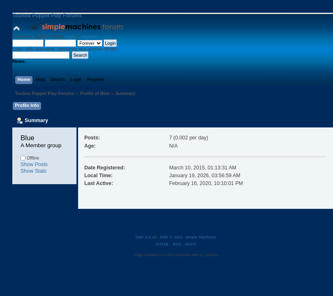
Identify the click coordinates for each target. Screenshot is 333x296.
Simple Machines (200, 237)
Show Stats (33, 171)
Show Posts (34, 164)
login (70, 36)
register (89, 36)
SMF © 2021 (171, 237)
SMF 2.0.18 (146, 237)
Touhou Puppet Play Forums (47, 15)
